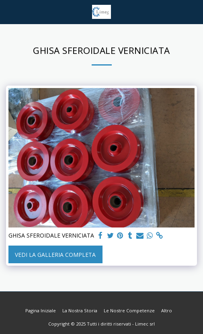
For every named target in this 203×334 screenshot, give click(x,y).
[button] (9, 11)
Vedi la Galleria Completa (55, 254)
